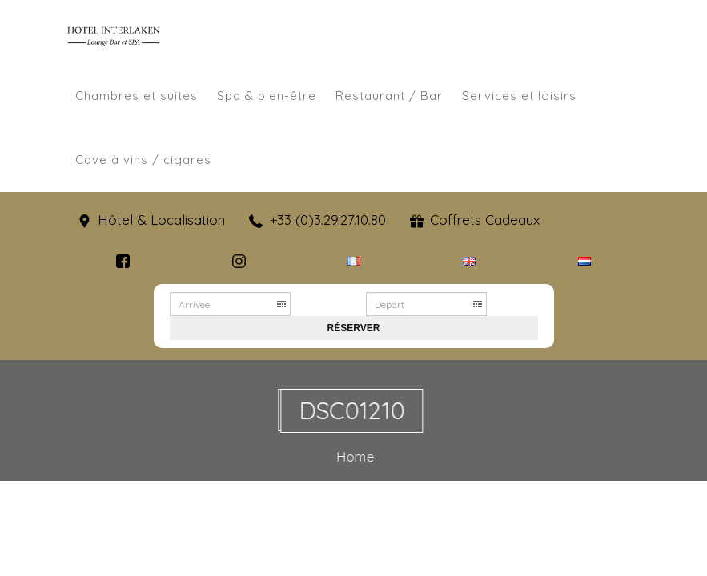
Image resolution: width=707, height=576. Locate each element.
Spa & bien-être (266, 95)
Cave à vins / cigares (143, 159)
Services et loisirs (519, 95)
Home (358, 457)
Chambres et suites (136, 95)
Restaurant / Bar (389, 95)
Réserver (353, 328)
